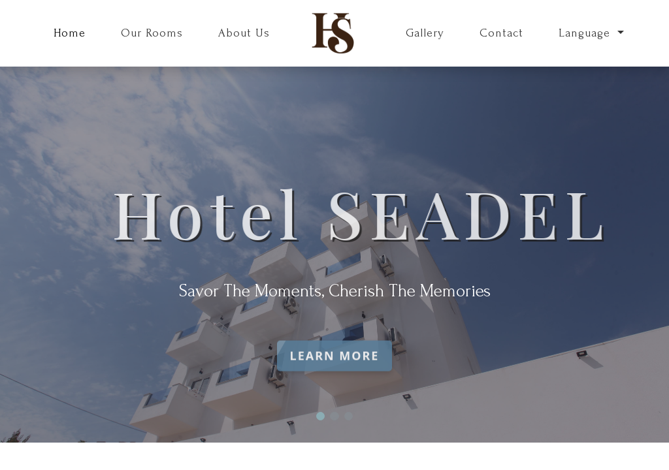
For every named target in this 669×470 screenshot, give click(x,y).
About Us (244, 33)
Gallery (425, 33)
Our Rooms (152, 33)
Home (70, 33)
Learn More (335, 364)
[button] (320, 416)
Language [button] (586, 33)
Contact (501, 33)
